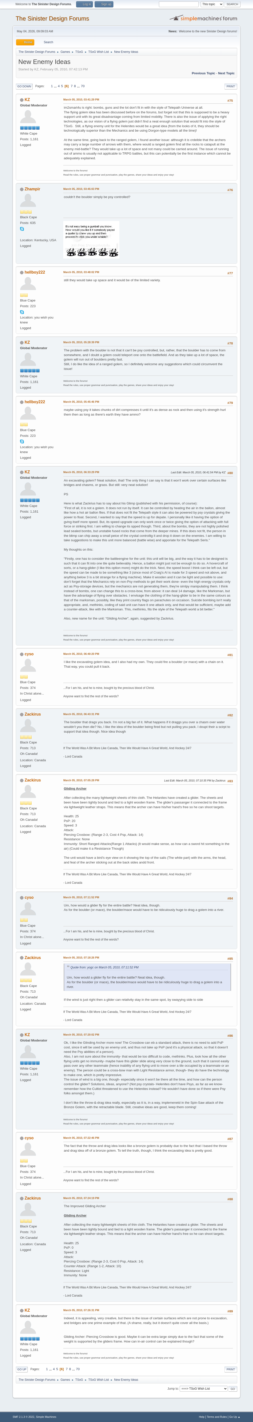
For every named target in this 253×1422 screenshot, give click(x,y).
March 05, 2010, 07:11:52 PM (81, 897)
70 (82, 86)
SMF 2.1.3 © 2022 (23, 1416)
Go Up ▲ (234, 1416)
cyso (29, 654)
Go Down (24, 86)
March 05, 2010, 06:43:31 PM (81, 714)
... (56, 86)
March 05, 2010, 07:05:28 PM (81, 780)
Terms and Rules (217, 1416)
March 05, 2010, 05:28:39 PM (81, 342)
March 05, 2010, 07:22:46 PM (81, 1137)
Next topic (226, 73)
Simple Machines (46, 1416)
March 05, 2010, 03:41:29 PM (81, 99)
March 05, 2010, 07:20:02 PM (81, 1034)
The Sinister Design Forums (52, 18)
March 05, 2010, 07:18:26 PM (81, 957)
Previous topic (203, 73)
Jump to (173, 1388)
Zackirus (33, 714)
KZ (27, 100)
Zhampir (32, 189)
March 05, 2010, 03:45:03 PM (81, 188)
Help (201, 1416)
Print (231, 86)
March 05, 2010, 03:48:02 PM (81, 272)
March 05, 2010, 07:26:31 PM (81, 1310)
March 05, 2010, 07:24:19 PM (81, 1198)
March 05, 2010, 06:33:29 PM (81, 472)
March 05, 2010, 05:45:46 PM (81, 401)
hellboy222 (35, 272)
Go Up (21, 1369)
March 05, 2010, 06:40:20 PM (81, 653)
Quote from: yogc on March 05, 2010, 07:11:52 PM (104, 967)
